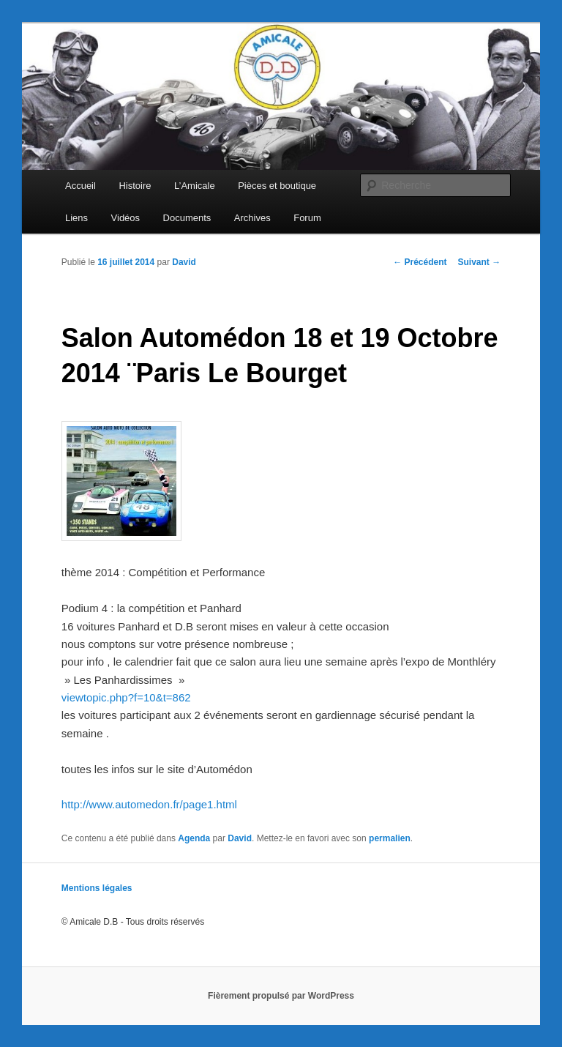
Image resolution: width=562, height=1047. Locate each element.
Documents (187, 217)
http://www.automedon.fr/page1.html (149, 804)
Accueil (80, 185)
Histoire (135, 185)
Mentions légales (96, 888)
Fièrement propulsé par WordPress (281, 996)
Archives (252, 217)
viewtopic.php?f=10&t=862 (126, 697)
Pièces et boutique (277, 185)
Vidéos (125, 217)
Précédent (419, 262)
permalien (390, 838)
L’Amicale (194, 185)
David (184, 262)
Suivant (479, 262)
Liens (76, 217)
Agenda (194, 838)
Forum (307, 217)
